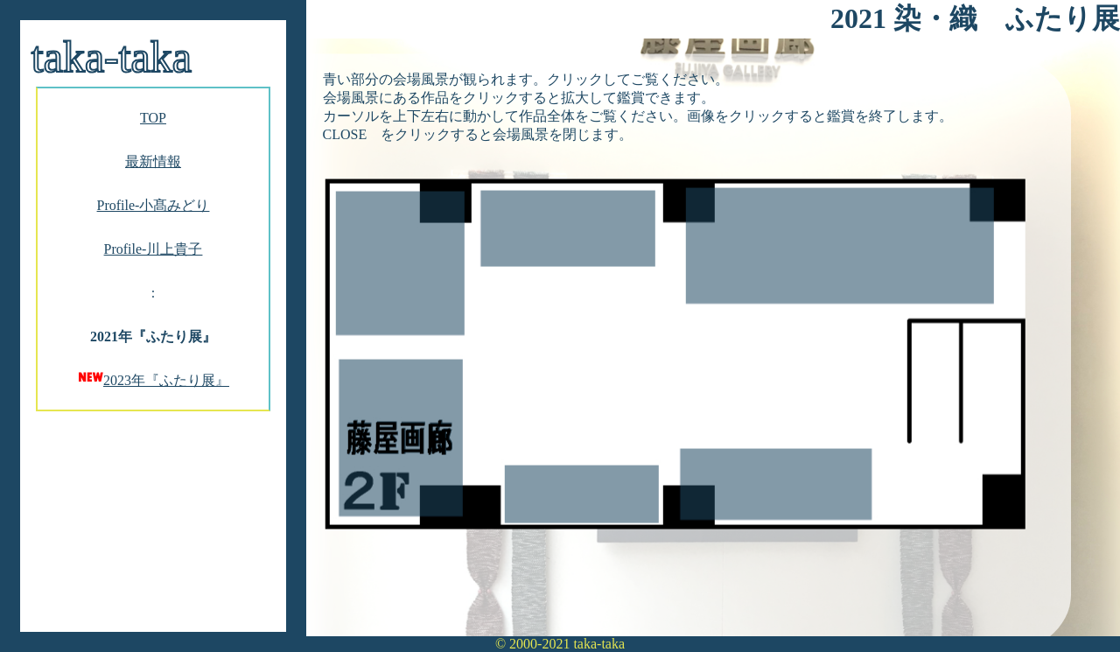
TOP (153, 117)
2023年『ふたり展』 (166, 380)
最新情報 (153, 161)
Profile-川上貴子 (153, 249)
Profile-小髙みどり (153, 205)
